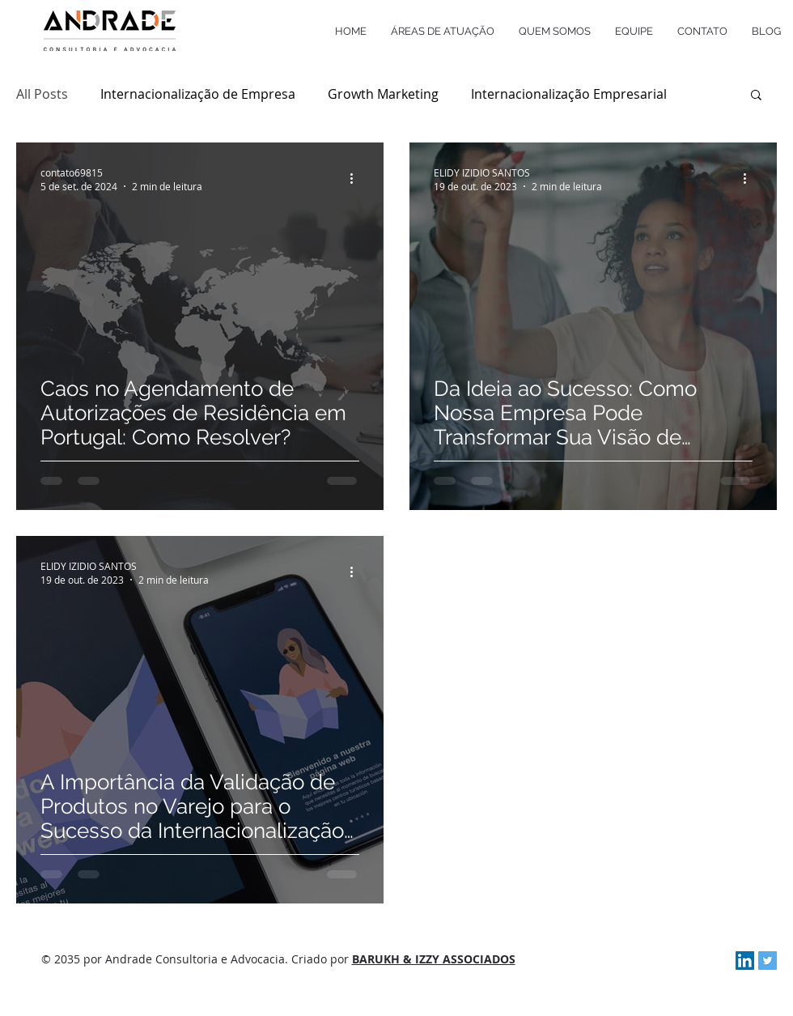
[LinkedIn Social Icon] (745, 960)
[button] (756, 95)
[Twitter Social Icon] (767, 960)
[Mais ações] (357, 179)
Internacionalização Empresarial (569, 94)
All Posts (42, 94)
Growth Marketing (383, 94)
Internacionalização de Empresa (197, 94)
